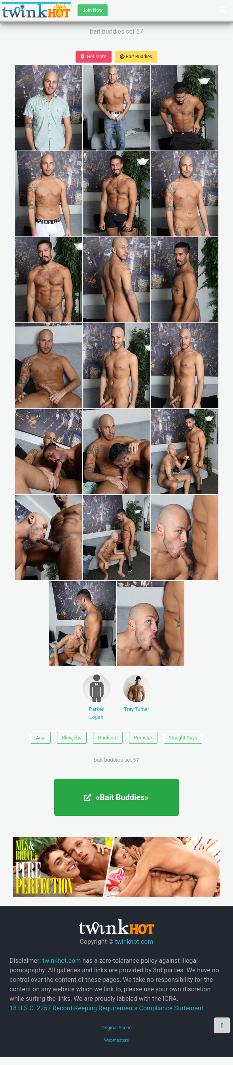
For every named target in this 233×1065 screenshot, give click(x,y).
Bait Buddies (136, 56)
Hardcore (107, 738)
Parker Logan (96, 697)
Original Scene (116, 1028)
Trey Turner (137, 693)
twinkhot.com (134, 941)
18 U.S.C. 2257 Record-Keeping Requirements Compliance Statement (106, 1008)
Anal (40, 738)
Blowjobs (71, 738)
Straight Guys (183, 738)
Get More (93, 56)
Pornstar (143, 738)
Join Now (92, 10)
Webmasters (116, 1040)
